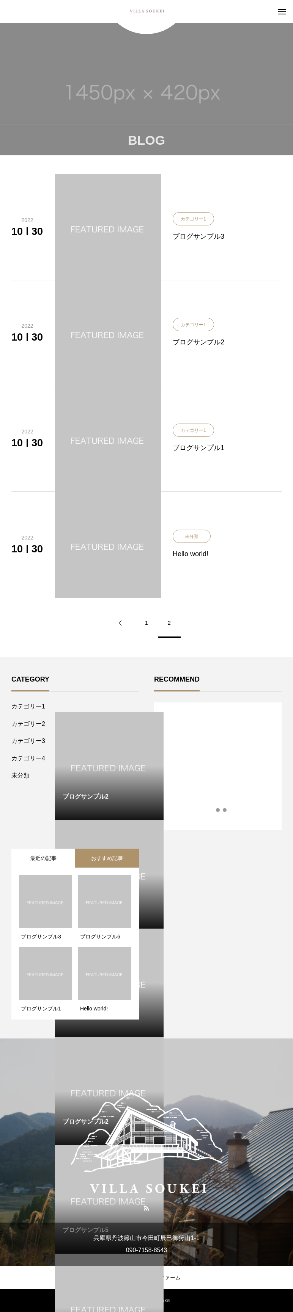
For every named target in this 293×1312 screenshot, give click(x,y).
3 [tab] (225, 810)
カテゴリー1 (28, 706)
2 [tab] (218, 810)
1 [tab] (211, 810)
